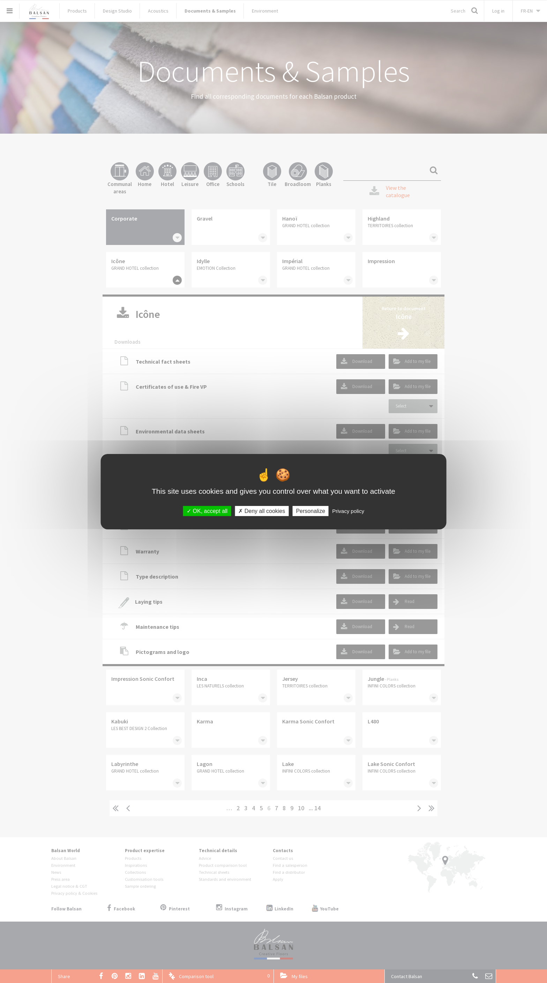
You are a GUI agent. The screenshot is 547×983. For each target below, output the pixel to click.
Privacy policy (348, 511)
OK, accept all (207, 511)
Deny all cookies (261, 511)
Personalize (310, 511)
